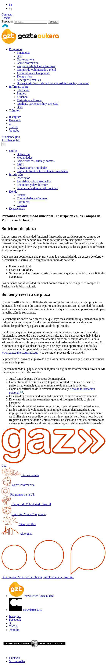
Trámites (14, 110)
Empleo (21, 93)
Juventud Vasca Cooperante (33, 73)
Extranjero (23, 201)
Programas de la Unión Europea (36, 66)
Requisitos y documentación (34, 181)
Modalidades (24, 157)
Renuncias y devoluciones (32, 184)
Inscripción (23, 178)
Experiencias (17, 208)
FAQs (20, 164)
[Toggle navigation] (4, 144)
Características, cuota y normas (36, 161)
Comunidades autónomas (32, 198)
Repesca (22, 205)
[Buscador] (30, 22)
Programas (15, 49)
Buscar (6, 17)
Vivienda (22, 96)
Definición (23, 154)
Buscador (7, 21)
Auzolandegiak (11, 137)
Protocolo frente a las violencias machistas (42, 171)
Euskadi (22, 195)
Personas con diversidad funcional (37, 188)
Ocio (20, 107)
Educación (23, 90)
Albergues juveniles (29, 79)
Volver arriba (17, 661)
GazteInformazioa (27, 62)
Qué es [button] (13, 150)
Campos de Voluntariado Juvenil (36, 69)
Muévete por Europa (29, 100)
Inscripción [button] (16, 174)
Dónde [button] (13, 191)
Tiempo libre (24, 76)
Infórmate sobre (18, 86)
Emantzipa (23, 52)
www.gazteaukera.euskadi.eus (20, 352)
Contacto (7, 14)
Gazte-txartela (25, 59)
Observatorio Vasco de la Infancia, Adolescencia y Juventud (53, 83)
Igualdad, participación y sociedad (37, 103)
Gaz (19, 56)
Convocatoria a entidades (32, 167)
